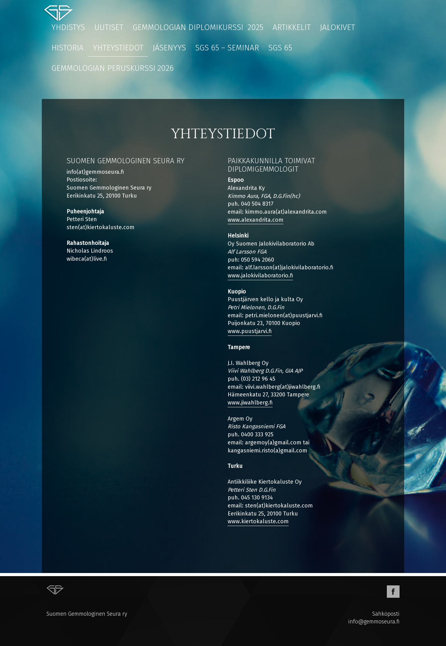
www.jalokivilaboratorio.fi (260, 275)
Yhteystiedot (118, 48)
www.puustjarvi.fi (250, 331)
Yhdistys (68, 27)
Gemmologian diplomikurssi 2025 (198, 27)
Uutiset (108, 27)
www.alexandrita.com (255, 219)
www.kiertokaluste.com (258, 521)
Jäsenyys (169, 48)
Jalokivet (337, 27)
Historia (67, 48)
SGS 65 (280, 48)
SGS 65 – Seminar (227, 48)
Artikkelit (292, 27)
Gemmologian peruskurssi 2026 (112, 68)
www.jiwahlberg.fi (250, 402)
